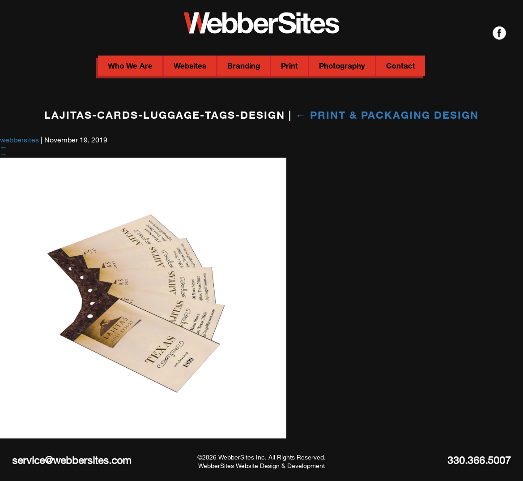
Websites (190, 65)
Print (289, 65)
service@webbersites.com (72, 460)
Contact (400, 65)
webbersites (19, 139)
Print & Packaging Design (387, 114)
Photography (342, 65)
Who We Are (130, 65)
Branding (243, 65)
